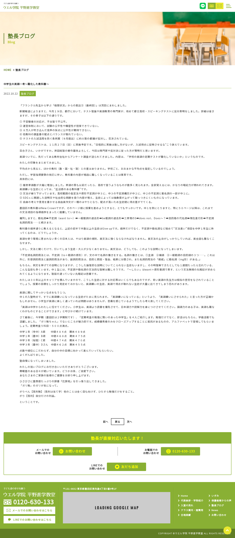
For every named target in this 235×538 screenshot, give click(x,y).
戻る (117, 421)
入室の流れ (187, 505)
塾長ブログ (217, 505)
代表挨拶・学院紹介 (192, 500)
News (214, 510)
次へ (129, 421)
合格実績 (186, 515)
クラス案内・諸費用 (192, 510)
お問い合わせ (218, 515)
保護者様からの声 (221, 500)
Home (7, 70)
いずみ (215, 496)
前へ (105, 421)
